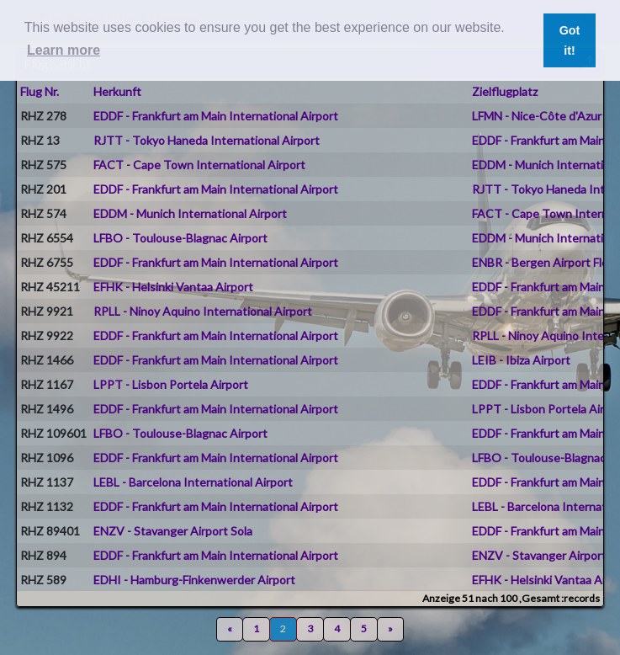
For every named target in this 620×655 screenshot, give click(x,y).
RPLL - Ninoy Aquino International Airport (202, 311)
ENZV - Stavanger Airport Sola (172, 531)
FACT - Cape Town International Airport (199, 164)
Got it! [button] (569, 40)
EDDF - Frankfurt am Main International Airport (215, 116)
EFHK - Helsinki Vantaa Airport (173, 287)
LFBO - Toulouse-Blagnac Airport (180, 238)
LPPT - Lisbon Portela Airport (170, 384)
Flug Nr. (39, 91)
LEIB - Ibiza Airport (521, 360)
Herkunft (117, 91)
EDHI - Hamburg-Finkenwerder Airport (194, 579)
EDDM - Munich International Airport (190, 213)
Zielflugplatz (505, 91)
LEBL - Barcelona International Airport (193, 482)
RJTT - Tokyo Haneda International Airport (206, 140)
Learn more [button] (63, 50)
